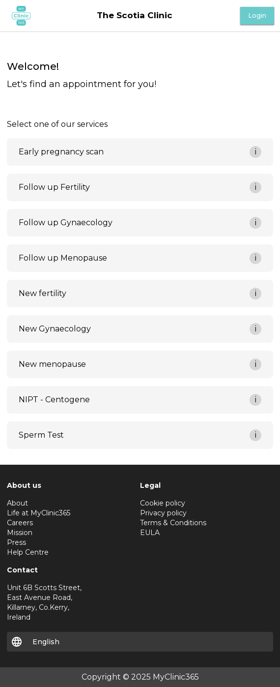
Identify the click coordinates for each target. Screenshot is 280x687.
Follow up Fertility (54, 187)
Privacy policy (163, 512)
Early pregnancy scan (61, 151)
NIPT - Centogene (54, 399)
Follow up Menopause (63, 258)
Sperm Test (41, 435)
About (17, 503)
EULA (150, 532)
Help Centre (28, 552)
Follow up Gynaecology (65, 222)
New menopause (52, 364)
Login (257, 15)
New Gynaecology (55, 328)
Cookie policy (162, 503)
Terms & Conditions (173, 522)
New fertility (42, 293)
